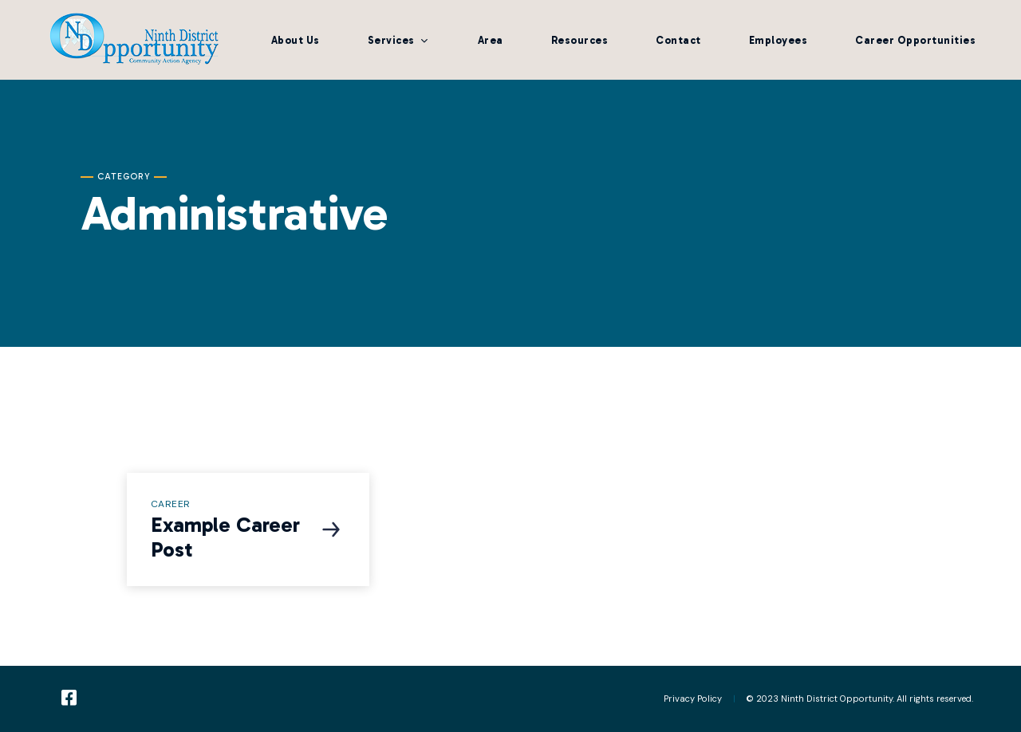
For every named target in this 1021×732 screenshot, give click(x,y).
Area (490, 40)
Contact (678, 40)
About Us (295, 40)
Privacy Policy (693, 698)
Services (391, 40)
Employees (778, 40)
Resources (580, 40)
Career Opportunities (915, 40)
